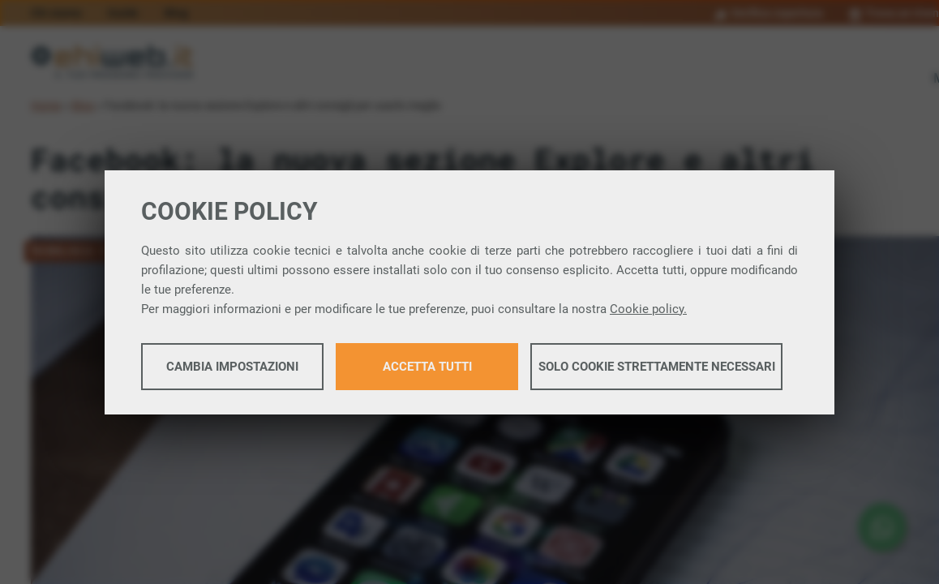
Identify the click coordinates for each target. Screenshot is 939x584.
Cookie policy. (648, 309)
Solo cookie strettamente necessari (656, 366)
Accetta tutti (427, 366)
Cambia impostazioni (232, 366)
